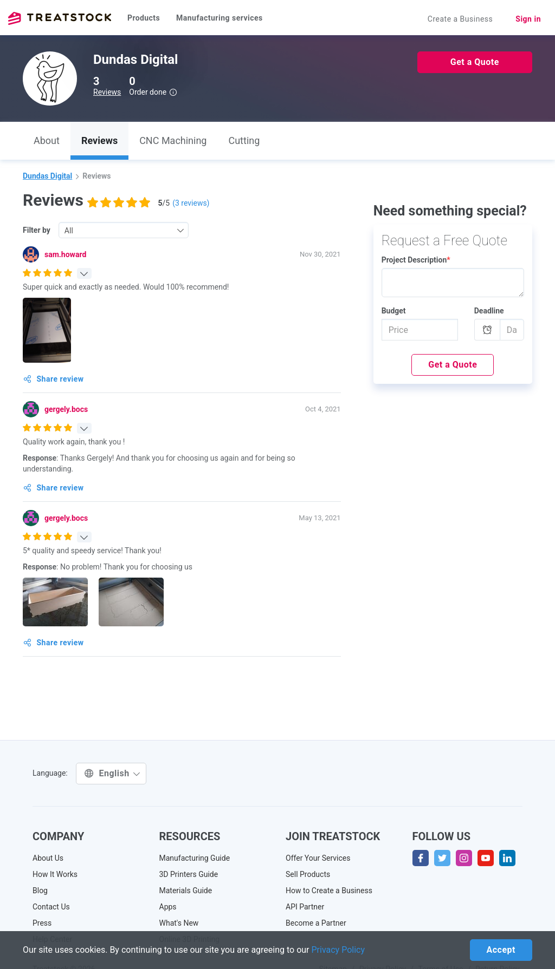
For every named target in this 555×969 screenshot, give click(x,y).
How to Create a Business (329, 890)
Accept (501, 950)
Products (143, 18)
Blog (40, 890)
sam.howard (65, 254)
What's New (179, 923)
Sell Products (308, 874)
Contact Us (51, 906)
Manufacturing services (219, 18)
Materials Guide (185, 890)
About (47, 140)
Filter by (36, 230)
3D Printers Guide (188, 874)
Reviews (107, 92)
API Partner (305, 906)
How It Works (55, 874)
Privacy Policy (338, 950)
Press (42, 923)
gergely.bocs (66, 409)
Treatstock (59, 18)
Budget (394, 310)
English (112, 773)
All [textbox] (68, 230)
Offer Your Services (318, 858)
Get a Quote (474, 62)
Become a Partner (316, 923)
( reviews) (190, 203)
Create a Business (460, 19)
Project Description (416, 260)
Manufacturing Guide (194, 858)
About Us (48, 858)
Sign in (528, 19)
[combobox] (124, 230)
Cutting (244, 140)
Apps (168, 906)
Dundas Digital (47, 176)
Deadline (489, 310)
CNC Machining (172, 140)
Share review (53, 379)
